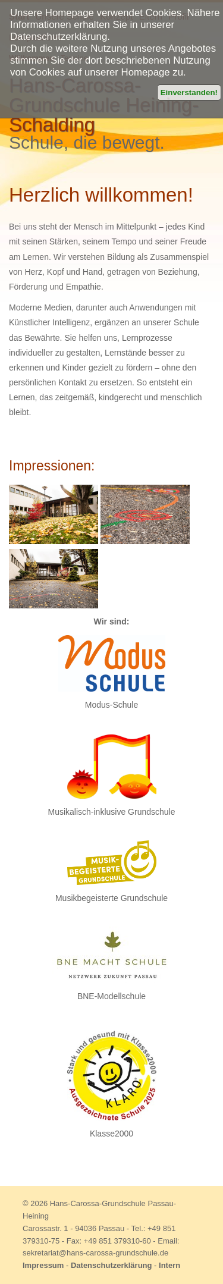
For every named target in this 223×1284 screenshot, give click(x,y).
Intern (169, 1265)
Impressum (43, 1265)
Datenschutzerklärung (111, 1265)
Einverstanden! (189, 92)
